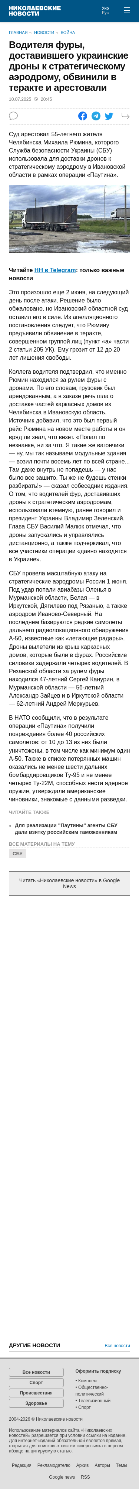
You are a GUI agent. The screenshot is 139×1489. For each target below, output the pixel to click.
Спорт (36, 1382)
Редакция (22, 1465)
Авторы (102, 1465)
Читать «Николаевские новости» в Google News (69, 883)
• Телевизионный (93, 1400)
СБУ (18, 853)
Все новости (117, 1345)
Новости (44, 32)
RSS (85, 1477)
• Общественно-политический (92, 1391)
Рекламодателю (53, 1465)
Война (68, 32)
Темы (121, 1465)
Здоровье (36, 1403)
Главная (18, 32)
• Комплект (87, 1380)
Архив (82, 1465)
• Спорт (83, 1407)
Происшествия (36, 1393)
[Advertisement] (69, 976)
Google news (62, 1477)
